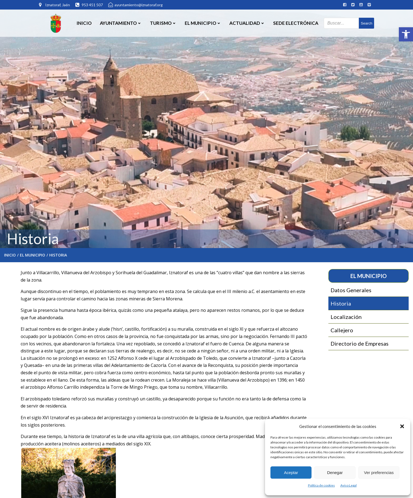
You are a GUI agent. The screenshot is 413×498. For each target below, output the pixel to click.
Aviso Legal (348, 485)
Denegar (335, 472)
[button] (406, 34)
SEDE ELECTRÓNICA (295, 23)
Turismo (163, 23)
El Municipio (203, 23)
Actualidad (247, 23)
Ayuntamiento (121, 23)
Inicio (84, 23)
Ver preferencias (379, 472)
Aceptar (291, 472)
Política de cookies (321, 485)
